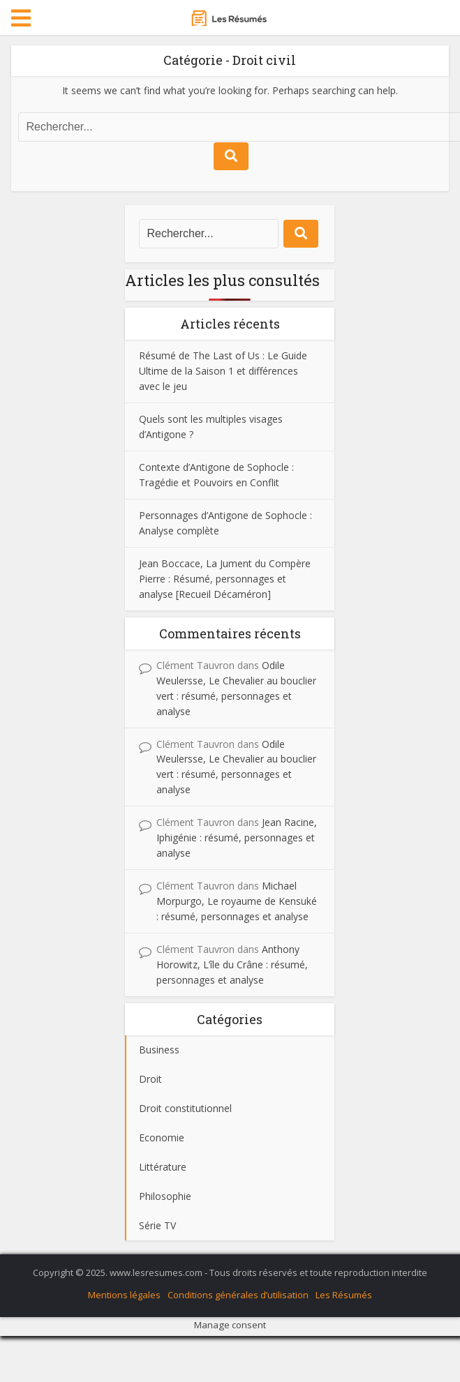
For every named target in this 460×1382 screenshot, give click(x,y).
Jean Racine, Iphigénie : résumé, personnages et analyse (236, 837)
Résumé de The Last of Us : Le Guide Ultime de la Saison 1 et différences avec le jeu (223, 371)
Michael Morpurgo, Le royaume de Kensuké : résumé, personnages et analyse (236, 901)
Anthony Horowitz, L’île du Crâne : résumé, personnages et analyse (232, 964)
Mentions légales (124, 1295)
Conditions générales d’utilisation (238, 1295)
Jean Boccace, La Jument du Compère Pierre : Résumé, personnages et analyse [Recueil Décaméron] (225, 579)
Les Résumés (344, 1295)
